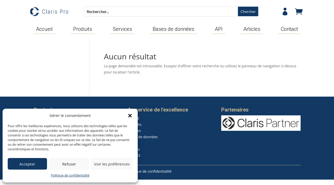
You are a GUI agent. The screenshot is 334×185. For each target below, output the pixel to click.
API (218, 29)
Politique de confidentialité (70, 175)
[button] (130, 115)
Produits (82, 29)
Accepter (27, 163)
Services (122, 29)
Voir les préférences (112, 163)
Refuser (69, 163)
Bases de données (173, 29)
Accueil (44, 29)
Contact (289, 29)
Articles (251, 29)
